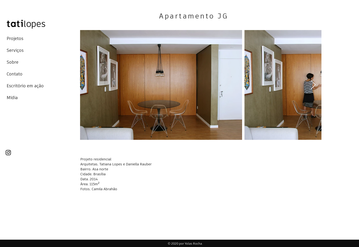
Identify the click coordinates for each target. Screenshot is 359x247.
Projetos (15, 38)
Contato (14, 74)
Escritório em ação (25, 86)
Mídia (12, 98)
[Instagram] (8, 152)
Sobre (12, 62)
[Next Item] (313, 85)
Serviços (15, 50)
